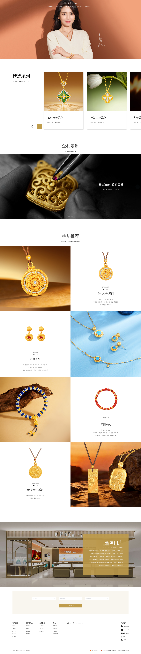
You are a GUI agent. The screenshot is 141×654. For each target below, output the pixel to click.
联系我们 (55, 628)
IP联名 (27, 628)
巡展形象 (28, 631)
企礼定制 (41, 631)
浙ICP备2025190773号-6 (123, 650)
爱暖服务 (41, 628)
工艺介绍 (28, 625)
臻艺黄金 (14, 625)
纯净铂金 (14, 636)
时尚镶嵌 (14, 633)
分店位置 (55, 631)
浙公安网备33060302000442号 (109, 650)
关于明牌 (41, 625)
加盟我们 (55, 625)
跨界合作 (14, 631)
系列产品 (28, 633)
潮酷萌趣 (14, 628)
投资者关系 (55, 633)
